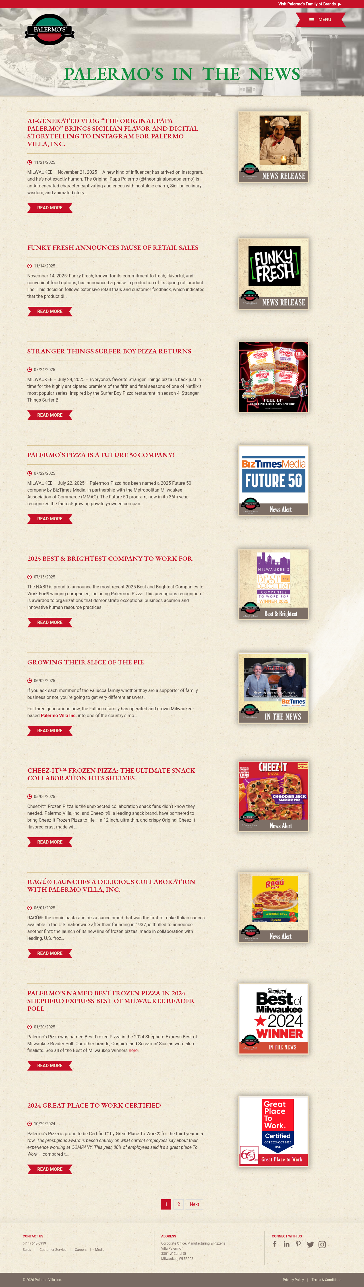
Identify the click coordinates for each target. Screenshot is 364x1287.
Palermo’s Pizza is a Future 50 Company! (100, 454)
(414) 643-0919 (34, 1243)
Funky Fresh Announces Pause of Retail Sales (112, 247)
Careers (80, 1250)
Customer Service (53, 1250)
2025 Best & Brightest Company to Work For (110, 558)
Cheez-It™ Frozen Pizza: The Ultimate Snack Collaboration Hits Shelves (111, 774)
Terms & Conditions (326, 1280)
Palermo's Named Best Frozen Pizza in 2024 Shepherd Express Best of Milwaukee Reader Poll (111, 1001)
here (133, 1050)
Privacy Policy (293, 1280)
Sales (27, 1250)
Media (99, 1250)
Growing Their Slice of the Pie (85, 662)
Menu (320, 19)
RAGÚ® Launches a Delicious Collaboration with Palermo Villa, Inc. (111, 885)
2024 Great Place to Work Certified (94, 1105)
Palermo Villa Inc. (59, 715)
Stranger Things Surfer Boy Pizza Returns (109, 351)
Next (194, 1204)
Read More (50, 207)
